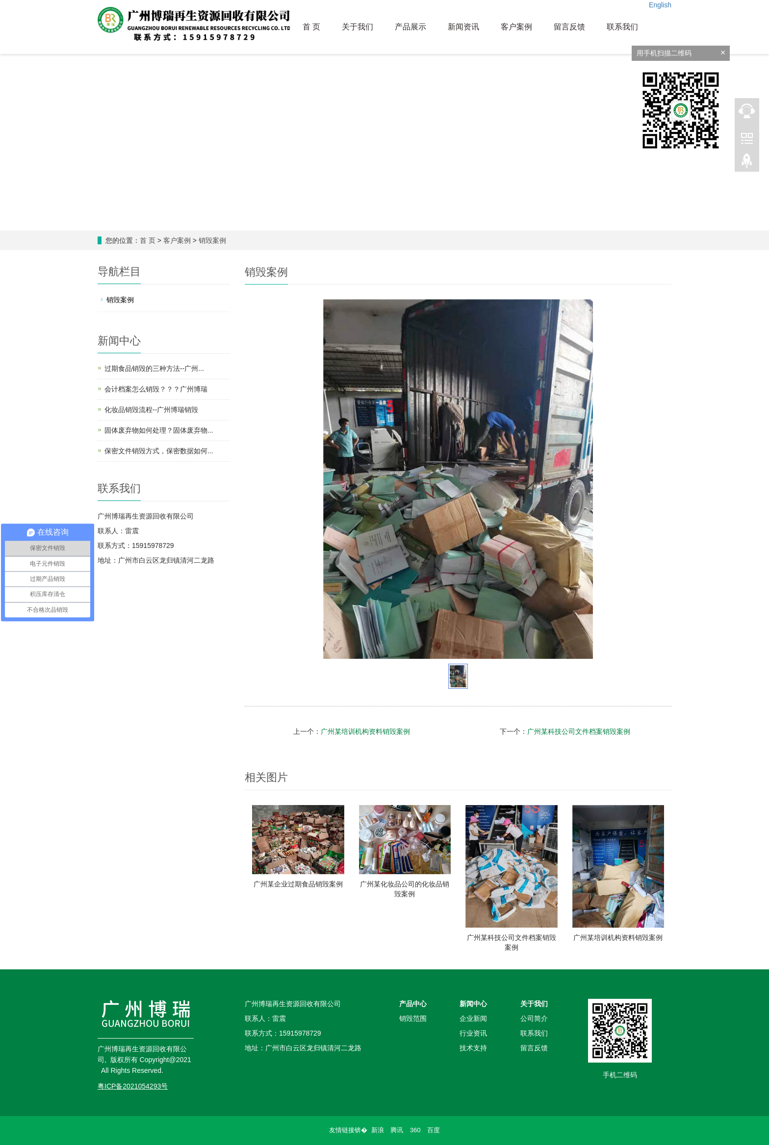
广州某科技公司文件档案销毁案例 (578, 731)
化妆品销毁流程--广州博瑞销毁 (151, 410)
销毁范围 (413, 1018)
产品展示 (410, 27)
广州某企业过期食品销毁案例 (298, 884)
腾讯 (396, 1130)
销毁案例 (212, 240)
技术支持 (473, 1048)
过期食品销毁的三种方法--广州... (154, 368)
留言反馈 (569, 27)
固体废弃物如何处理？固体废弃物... (158, 430)
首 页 (311, 27)
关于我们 (357, 27)
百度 (433, 1130)
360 (415, 1130)
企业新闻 (473, 1018)
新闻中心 (473, 1004)
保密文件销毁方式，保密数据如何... (158, 451)
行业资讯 (473, 1033)
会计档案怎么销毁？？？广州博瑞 (155, 389)
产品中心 (413, 1004)
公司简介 (534, 1018)
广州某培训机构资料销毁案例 (365, 731)
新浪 (377, 1130)
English (660, 5)
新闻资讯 (463, 27)
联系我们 (622, 27)
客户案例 (516, 27)
